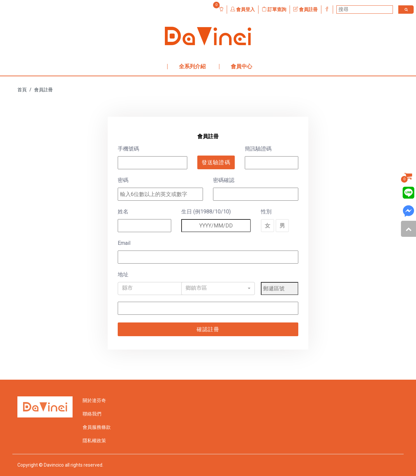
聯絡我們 (92, 413)
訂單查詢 (274, 9)
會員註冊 (305, 9)
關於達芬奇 (94, 400)
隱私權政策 (94, 440)
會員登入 (242, 9)
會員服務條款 (97, 427)
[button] (154, 288)
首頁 (22, 89)
